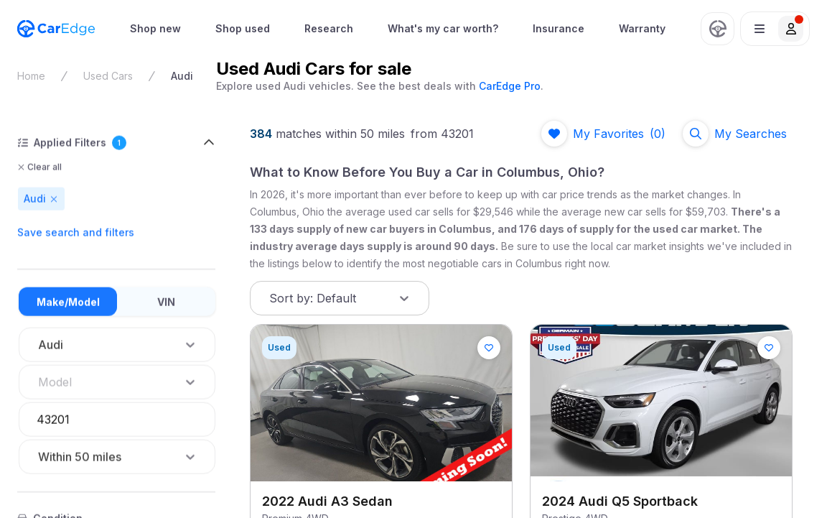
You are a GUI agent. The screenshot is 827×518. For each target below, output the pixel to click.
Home (31, 76)
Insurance (558, 28)
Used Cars (108, 76)
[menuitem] (155, 28)
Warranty (642, 28)
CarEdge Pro (510, 86)
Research (328, 28)
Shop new (155, 28)
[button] (775, 28)
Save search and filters (75, 232)
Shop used (242, 28)
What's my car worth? (443, 28)
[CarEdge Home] (56, 28)
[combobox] (39, 382)
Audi (182, 76)
